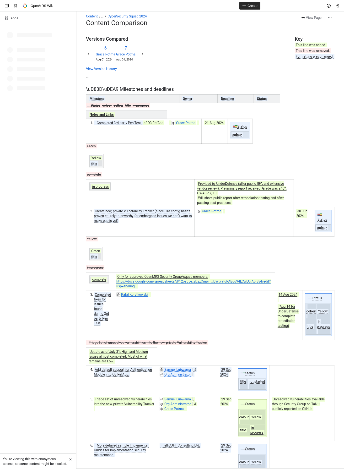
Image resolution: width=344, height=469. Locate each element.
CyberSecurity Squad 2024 (127, 16)
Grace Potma (105, 54)
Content (92, 16)
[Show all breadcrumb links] (102, 16)
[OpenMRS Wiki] (25, 6)
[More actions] (329, 17)
